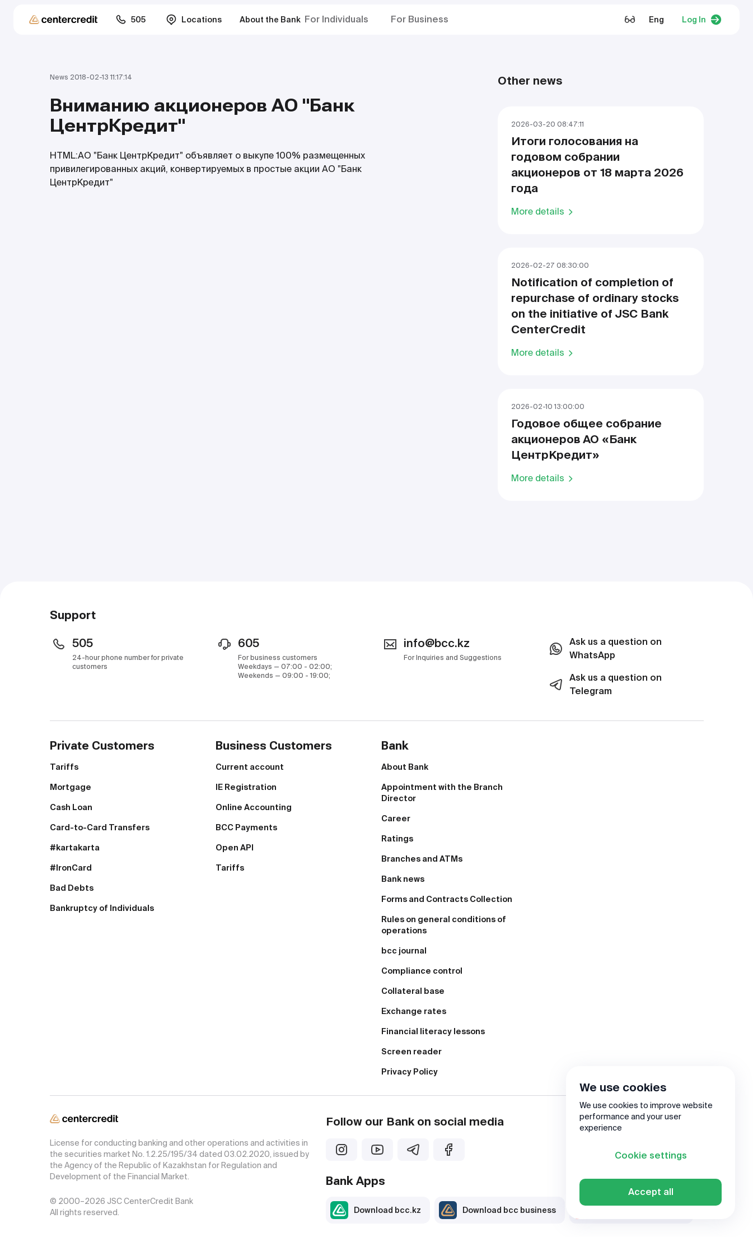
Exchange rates (413, 1011)
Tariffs (64, 767)
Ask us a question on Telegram (604, 684)
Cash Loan (71, 807)
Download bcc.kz (375, 1210)
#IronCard (71, 868)
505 (130, 19)
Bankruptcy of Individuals (102, 908)
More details (544, 211)
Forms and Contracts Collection (446, 899)
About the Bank (270, 20)
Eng (656, 20)
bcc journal (404, 951)
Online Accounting (254, 807)
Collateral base (413, 991)
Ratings (397, 839)
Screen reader (411, 1052)
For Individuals (336, 19)
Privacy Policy (409, 1072)
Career (395, 818)
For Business (419, 19)
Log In (702, 19)
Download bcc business (497, 1210)
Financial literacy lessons (433, 1031)
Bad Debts (71, 888)
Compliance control (421, 971)
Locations (194, 19)
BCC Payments (246, 827)
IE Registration (246, 787)
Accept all (651, 1192)
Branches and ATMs (421, 859)
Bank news (402, 879)
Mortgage (70, 787)
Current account (250, 767)
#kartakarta (75, 848)
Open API (235, 848)
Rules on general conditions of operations (443, 925)
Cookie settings (651, 1155)
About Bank (404, 767)
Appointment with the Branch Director (442, 792)
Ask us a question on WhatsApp (604, 648)
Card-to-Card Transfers (99, 827)
